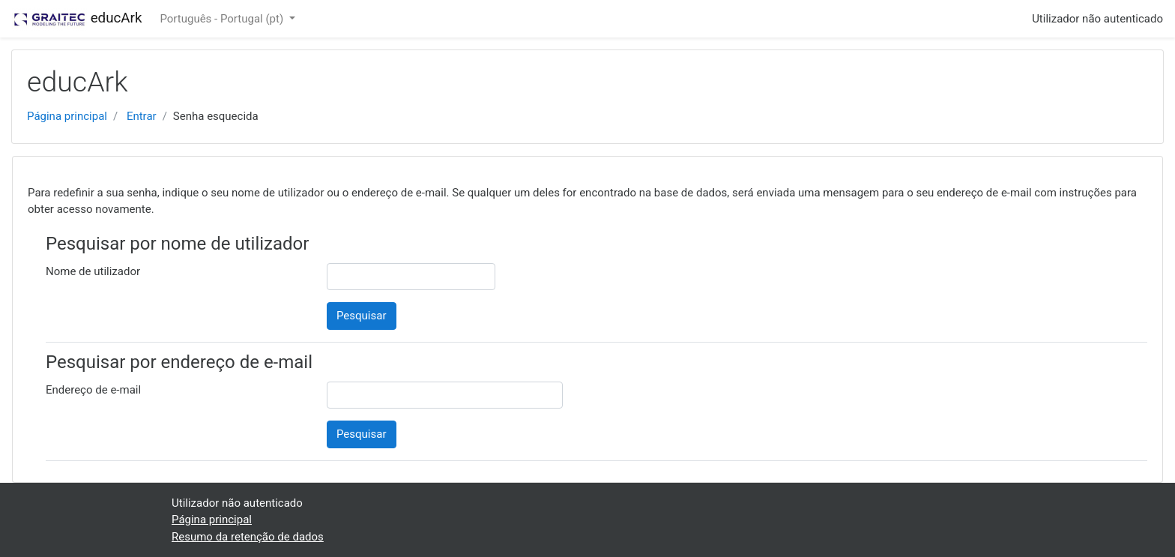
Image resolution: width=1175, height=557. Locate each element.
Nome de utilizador (93, 271)
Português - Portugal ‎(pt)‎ (223, 18)
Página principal (67, 116)
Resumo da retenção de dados (248, 537)
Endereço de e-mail (93, 390)
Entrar (142, 116)
